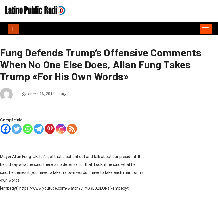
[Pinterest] (50, 129)
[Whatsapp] (28, 129)
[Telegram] (39, 129)
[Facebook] (6, 129)
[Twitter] (17, 129)
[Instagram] (61, 129)
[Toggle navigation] (13, 29)
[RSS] (72, 129)
